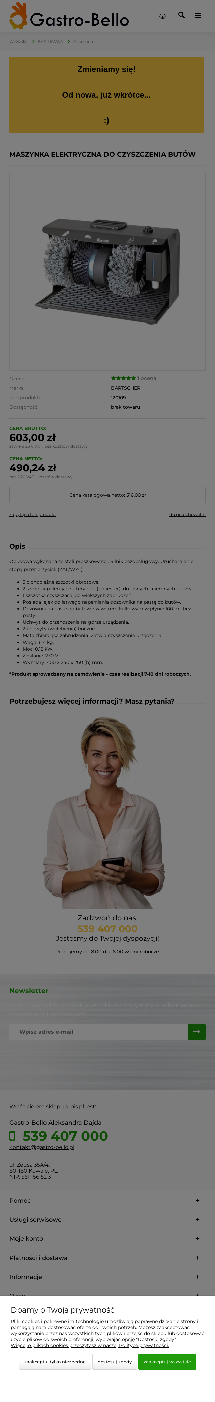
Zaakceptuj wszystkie (167, 1361)
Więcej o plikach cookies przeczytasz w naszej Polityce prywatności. (90, 1345)
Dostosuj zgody (115, 1361)
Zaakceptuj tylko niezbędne (55, 1361)
